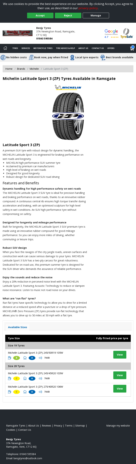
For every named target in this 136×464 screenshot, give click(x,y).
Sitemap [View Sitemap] (80, 425)
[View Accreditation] (126, 33)
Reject (68, 15)
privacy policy (88, 8)
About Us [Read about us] (33, 425)
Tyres (15, 48)
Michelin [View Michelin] (34, 68)
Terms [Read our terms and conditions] (68, 425)
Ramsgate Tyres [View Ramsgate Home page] (15, 425)
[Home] (5, 48)
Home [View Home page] (8, 68)
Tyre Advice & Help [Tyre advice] (65, 48)
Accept (40, 15)
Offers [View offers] (110, 48)
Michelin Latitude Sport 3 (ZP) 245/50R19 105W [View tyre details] (35, 352)
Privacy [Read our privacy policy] (58, 425)
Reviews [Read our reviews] (46, 425)
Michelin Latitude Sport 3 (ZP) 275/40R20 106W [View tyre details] (35, 386)
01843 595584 (44, 38)
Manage (96, 15)
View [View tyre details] (120, 354)
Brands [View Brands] (21, 68)
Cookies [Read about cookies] (10, 429)
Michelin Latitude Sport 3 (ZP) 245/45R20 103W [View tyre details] (35, 373)
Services (25, 48)
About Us (83, 48)
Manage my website (118, 425)
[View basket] (132, 48)
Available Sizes (17, 327)
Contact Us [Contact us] (98, 48)
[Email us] (28, 458)
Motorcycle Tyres (42, 48)
